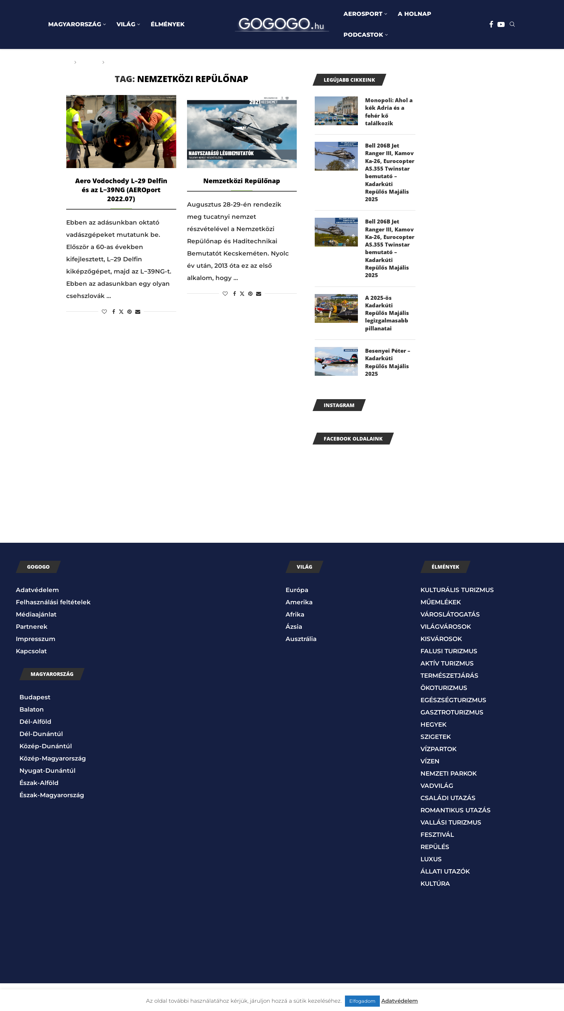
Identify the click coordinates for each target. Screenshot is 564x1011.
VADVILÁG (436, 813)
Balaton (31, 737)
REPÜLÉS (434, 874)
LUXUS (431, 886)
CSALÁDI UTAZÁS (448, 825)
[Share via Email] (137, 311)
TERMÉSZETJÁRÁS (449, 703)
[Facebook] (491, 24)
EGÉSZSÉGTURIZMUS (453, 727)
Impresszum (35, 666)
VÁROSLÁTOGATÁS (450, 642)
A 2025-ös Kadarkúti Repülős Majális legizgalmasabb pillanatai (388, 338)
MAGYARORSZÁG (74, 24)
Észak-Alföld (39, 810)
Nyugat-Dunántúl (47, 798)
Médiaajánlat (36, 642)
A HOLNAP (414, 13)
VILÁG (126, 24)
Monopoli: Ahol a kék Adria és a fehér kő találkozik (389, 112)
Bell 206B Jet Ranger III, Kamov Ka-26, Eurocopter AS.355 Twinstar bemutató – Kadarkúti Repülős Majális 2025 (388, 180)
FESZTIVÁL (437, 862)
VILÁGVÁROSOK (445, 654)
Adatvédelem (37, 617)
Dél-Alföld (35, 749)
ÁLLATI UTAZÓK (445, 899)
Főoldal (58, 62)
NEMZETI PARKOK (448, 801)
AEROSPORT (363, 13)
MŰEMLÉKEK (440, 629)
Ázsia (294, 654)
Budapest (34, 724)
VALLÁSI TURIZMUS (450, 850)
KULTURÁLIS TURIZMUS (457, 617)
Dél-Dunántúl (41, 761)
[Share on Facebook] (113, 311)
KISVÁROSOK (441, 666)
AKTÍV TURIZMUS (447, 691)
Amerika (299, 629)
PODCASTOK (363, 34)
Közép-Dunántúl (45, 773)
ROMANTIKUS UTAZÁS (455, 837)
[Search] (512, 25)
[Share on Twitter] (121, 311)
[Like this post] (104, 311)
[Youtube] (501, 24)
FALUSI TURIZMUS (448, 678)
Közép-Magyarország (52, 786)
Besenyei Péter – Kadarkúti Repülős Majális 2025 (389, 389)
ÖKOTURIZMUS (443, 715)
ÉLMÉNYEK (168, 24)
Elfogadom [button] (362, 1001)
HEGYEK (433, 752)
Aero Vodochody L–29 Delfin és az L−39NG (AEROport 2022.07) (121, 189)
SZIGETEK (435, 764)
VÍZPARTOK (438, 776)
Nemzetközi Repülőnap (241, 180)
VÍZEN (430, 789)
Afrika (295, 642)
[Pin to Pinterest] (129, 311)
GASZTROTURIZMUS (451, 740)
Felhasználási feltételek (53, 629)
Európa (297, 617)
